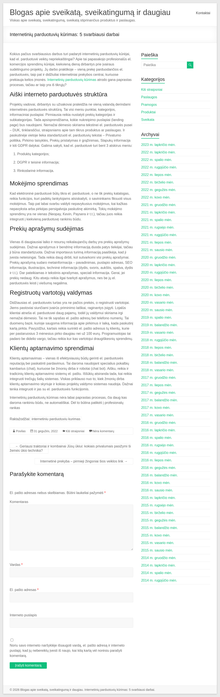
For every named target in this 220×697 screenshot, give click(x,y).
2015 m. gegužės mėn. (158, 520)
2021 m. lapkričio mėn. (158, 212)
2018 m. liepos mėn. (156, 347)
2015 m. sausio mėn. (157, 550)
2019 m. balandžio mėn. (159, 325)
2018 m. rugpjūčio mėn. (159, 340)
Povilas (21, 431)
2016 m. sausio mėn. (157, 490)
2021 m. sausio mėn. (157, 250)
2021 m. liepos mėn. (156, 242)
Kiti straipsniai (75, 431)
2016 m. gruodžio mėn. (158, 422)
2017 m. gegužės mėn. (158, 392)
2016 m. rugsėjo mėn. (157, 445)
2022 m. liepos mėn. (156, 175)
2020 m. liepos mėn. (156, 280)
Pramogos (149, 104)
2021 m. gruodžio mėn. (158, 205)
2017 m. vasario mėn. (157, 415)
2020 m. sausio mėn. (157, 310)
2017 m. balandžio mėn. (159, 400)
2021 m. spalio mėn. (156, 220)
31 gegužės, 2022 (46, 431)
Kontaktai (203, 13)
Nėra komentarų (103, 431)
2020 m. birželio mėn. (157, 287)
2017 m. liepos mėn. (156, 385)
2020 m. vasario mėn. (157, 302)
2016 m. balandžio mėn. (159, 475)
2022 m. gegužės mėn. (158, 190)
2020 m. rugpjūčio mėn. (159, 272)
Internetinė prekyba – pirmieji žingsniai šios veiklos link (84, 461)
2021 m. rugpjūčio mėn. (159, 235)
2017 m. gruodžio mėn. (158, 377)
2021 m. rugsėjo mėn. (157, 227)
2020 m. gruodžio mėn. (158, 257)
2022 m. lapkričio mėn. (158, 152)
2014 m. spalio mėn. (156, 573)
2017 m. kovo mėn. (155, 407)
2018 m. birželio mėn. (157, 355)
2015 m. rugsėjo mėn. (157, 505)
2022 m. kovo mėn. (155, 197)
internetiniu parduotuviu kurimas (56, 419)
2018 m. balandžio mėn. (159, 362)
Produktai (148, 112)
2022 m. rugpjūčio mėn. (159, 167)
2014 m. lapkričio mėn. (158, 565)
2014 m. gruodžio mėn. (158, 558)
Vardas (16, 565)
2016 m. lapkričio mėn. (158, 430)
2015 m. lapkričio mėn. (158, 498)
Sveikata (147, 119)
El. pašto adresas (24, 590)
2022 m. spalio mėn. (156, 160)
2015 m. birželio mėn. (157, 513)
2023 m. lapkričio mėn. (158, 145)
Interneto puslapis (23, 615)
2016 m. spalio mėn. (156, 437)
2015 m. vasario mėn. (157, 543)
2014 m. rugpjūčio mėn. (159, 580)
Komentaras (19, 502)
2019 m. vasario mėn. (157, 332)
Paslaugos (149, 97)
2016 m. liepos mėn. (156, 460)
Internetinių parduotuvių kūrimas (71, 80)
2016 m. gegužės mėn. (158, 468)
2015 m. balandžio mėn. (159, 528)
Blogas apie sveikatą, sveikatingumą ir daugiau (90, 12)
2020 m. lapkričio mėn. (158, 265)
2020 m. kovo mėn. (155, 295)
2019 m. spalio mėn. (156, 317)
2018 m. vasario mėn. (157, 370)
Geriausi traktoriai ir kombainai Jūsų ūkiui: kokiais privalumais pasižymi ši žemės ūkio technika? (70, 448)
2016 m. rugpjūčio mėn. (159, 453)
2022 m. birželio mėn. (157, 182)
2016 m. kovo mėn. (155, 483)
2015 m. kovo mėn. (155, 535)
